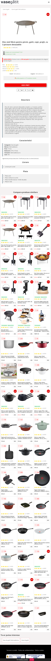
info (15, 220)
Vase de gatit (6, 9)
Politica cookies (39, 650)
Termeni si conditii (12, 650)
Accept (32, 659)
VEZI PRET (25, 85)
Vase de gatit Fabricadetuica (19, 9)
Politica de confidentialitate (26, 650)
